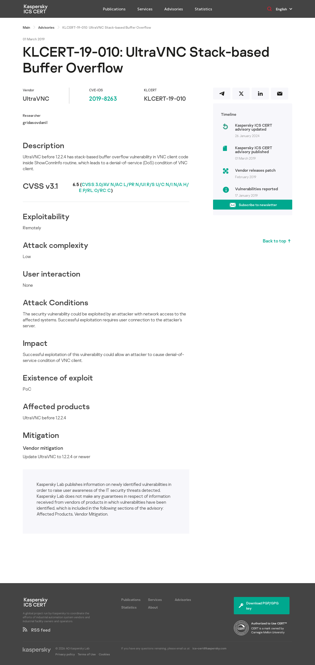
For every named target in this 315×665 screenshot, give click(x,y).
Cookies (104, 654)
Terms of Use (87, 654)
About (153, 607)
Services (144, 9)
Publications (114, 9)
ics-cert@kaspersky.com (209, 648)
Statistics (203, 9)
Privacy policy (65, 654)
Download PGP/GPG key (259, 605)
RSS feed (36, 630)
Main (26, 27)
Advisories (173, 9)
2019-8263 (103, 98)
